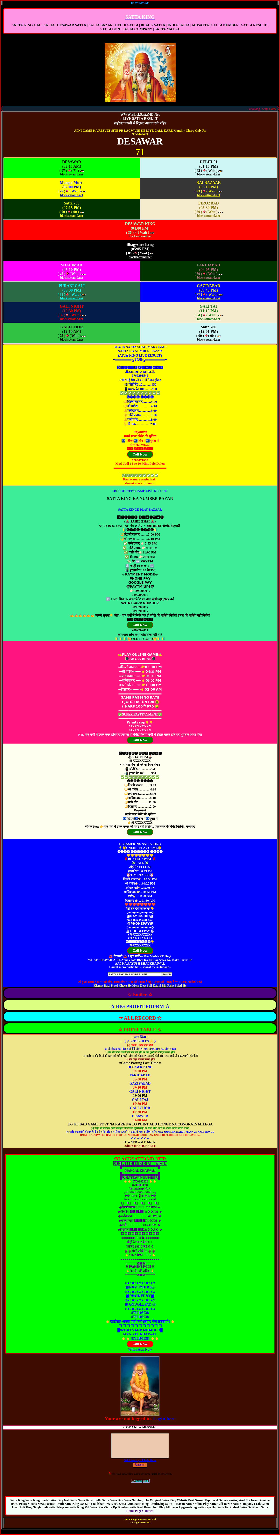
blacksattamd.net (71, 174)
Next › (146, 1485)
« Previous (137, 1485)
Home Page (133, 1515)
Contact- (148, 1515)
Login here (164, 1418)
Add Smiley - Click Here (140, 1464)
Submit (140, 1469)
